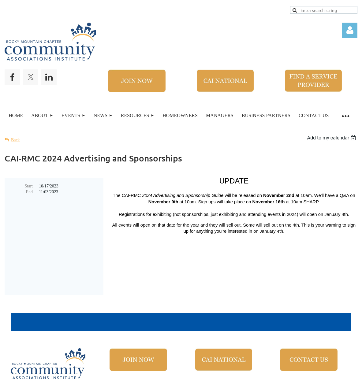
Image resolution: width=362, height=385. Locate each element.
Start (29, 186)
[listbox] (332, 138)
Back (15, 140)
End (29, 192)
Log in (349, 30)
